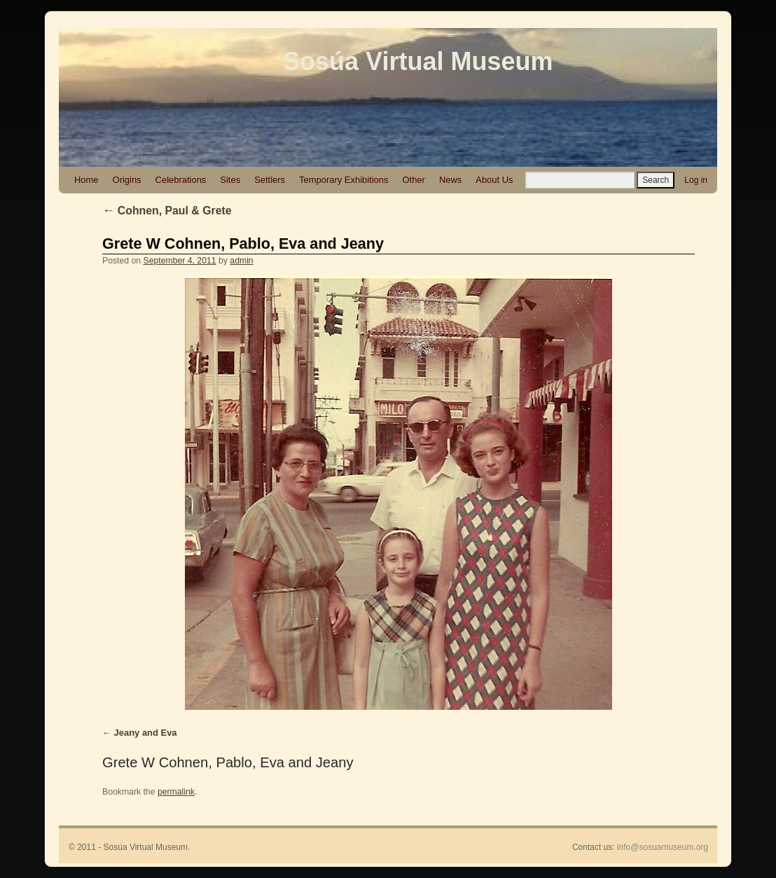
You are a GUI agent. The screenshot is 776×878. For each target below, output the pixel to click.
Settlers (269, 179)
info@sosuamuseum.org (662, 847)
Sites (230, 179)
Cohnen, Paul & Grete (167, 211)
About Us (494, 179)
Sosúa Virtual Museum (418, 61)
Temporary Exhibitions (343, 179)
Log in (695, 180)
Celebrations (181, 179)
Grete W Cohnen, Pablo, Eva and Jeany (243, 243)
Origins (127, 179)
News (450, 179)
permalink (176, 792)
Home (86, 179)
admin (241, 261)
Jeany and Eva (145, 732)
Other (413, 179)
